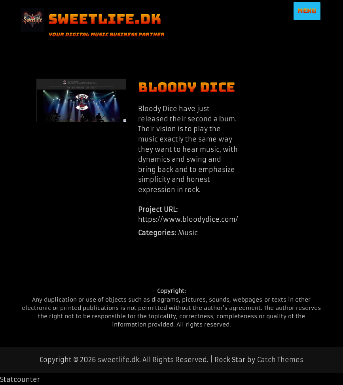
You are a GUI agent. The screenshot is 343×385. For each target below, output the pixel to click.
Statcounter (20, 379)
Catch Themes (280, 360)
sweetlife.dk (104, 18)
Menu (307, 11)
